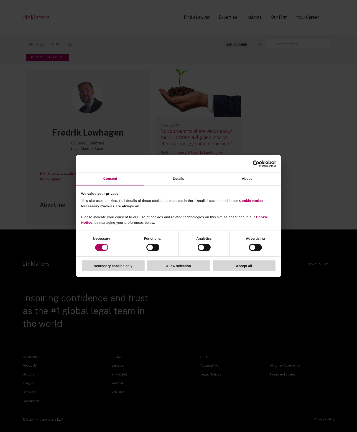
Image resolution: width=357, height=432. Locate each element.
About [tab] (247, 178)
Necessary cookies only (113, 266)
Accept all (244, 266)
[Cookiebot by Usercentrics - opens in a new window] (256, 163)
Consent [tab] (110, 178)
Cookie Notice (251, 201)
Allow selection (178, 266)
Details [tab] (178, 178)
